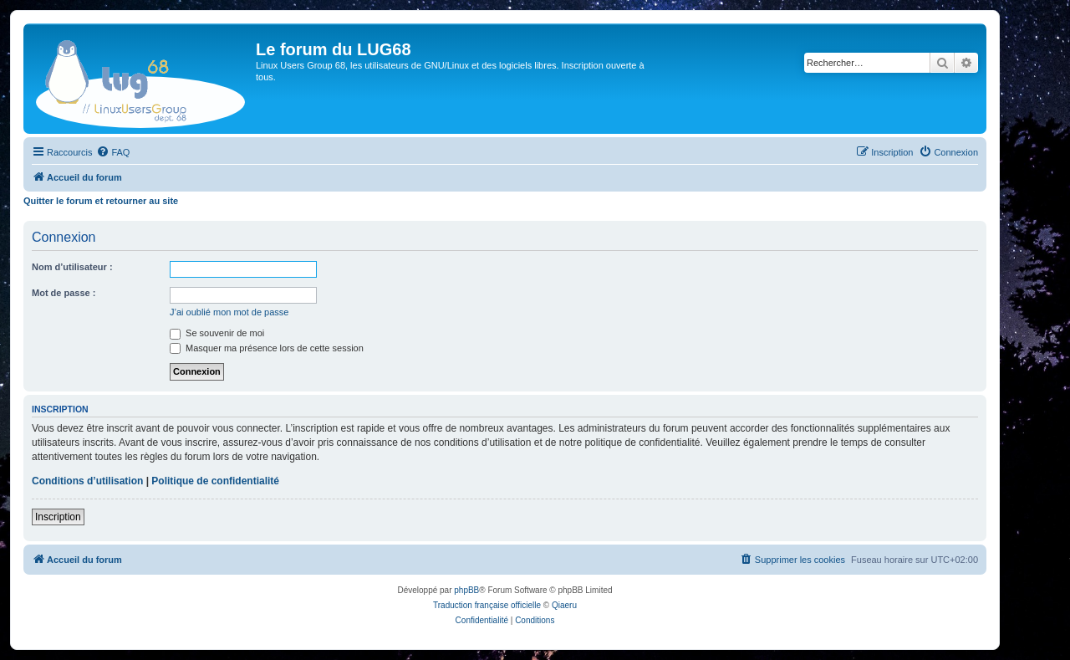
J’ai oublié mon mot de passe (229, 312)
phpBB (466, 590)
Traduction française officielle (487, 605)
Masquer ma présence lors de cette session (267, 348)
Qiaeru (564, 605)
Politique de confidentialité (215, 481)
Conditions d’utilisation (87, 481)
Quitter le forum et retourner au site (100, 201)
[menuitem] (113, 152)
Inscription (58, 517)
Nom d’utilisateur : (72, 267)
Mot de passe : (63, 293)
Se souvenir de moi (217, 333)
